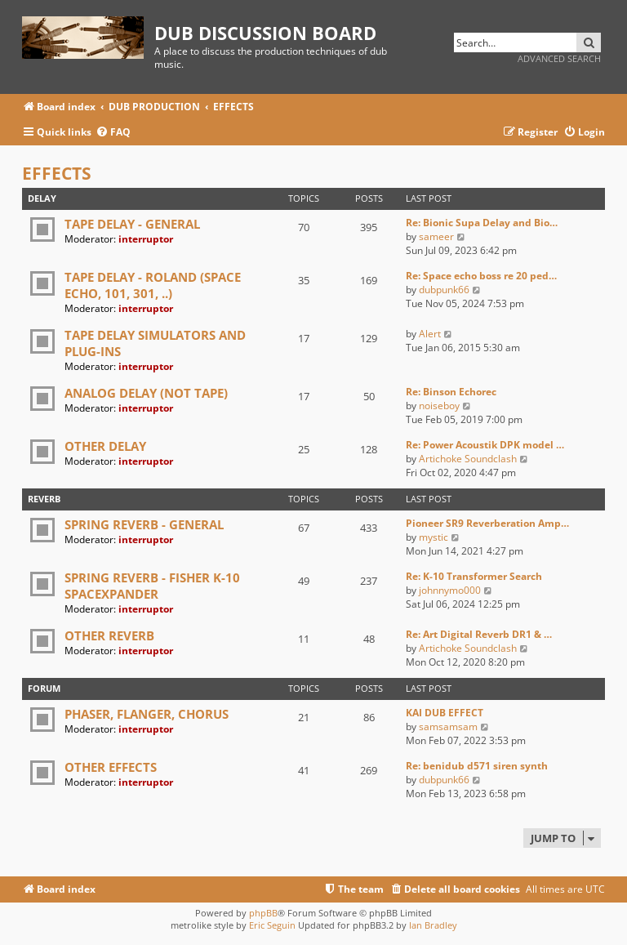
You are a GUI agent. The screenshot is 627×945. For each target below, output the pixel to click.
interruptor (145, 239)
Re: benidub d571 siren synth (477, 766)
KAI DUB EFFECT (444, 713)
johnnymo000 (450, 590)
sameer (436, 236)
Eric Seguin (272, 925)
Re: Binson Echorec (451, 392)
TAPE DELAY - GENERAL (132, 224)
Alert (430, 334)
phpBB (263, 913)
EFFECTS (56, 173)
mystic (433, 537)
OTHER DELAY (105, 446)
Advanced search (559, 58)
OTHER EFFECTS (110, 767)
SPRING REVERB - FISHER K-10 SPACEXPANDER (152, 585)
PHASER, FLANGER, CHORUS (146, 714)
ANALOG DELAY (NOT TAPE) (146, 393)
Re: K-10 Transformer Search (474, 576)
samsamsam (448, 726)
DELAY (42, 198)
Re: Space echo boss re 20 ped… (481, 276)
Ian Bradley (433, 925)
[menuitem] (113, 133)
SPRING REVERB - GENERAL (144, 524)
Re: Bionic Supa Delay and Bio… (482, 223)
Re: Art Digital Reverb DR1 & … (479, 634)
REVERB (44, 499)
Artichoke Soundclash (468, 459)
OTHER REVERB (109, 635)
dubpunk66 (444, 289)
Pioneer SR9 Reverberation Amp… (487, 523)
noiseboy (439, 405)
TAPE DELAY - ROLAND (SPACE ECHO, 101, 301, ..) (152, 285)
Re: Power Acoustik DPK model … (485, 445)
